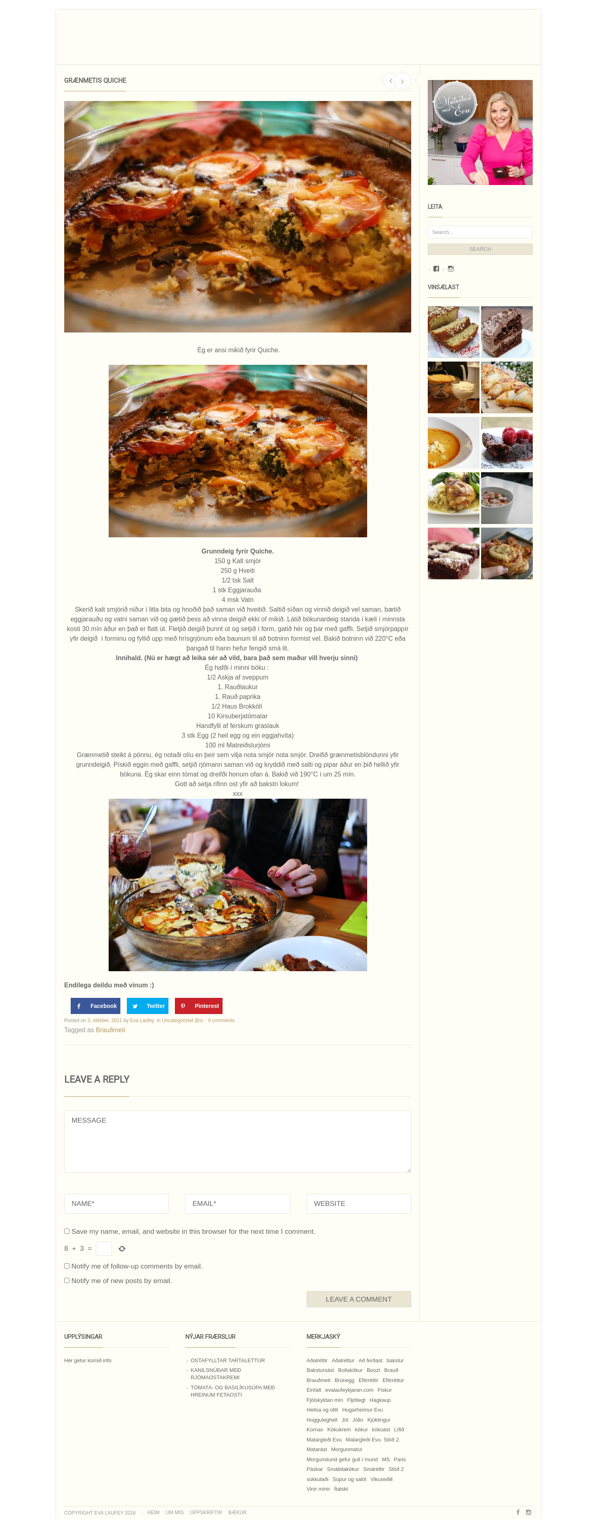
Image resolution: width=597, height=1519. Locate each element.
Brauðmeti (110, 1030)
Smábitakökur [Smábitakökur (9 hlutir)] (343, 1469)
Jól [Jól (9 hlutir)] (345, 1420)
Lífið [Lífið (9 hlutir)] (399, 1429)
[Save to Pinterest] (199, 1006)
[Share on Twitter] (147, 1006)
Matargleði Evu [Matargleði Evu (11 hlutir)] (324, 1440)
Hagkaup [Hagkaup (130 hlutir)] (380, 1400)
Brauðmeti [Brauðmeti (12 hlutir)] (318, 1380)
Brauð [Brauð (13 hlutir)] (391, 1370)
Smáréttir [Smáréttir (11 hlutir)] (374, 1469)
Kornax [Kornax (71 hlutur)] (315, 1429)
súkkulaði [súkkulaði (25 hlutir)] (317, 1479)
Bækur (237, 1512)
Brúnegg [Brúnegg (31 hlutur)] (344, 1380)
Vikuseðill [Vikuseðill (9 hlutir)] (381, 1479)
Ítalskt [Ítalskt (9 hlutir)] (341, 1489)
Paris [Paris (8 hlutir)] (400, 1459)
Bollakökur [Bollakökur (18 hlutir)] (350, 1370)
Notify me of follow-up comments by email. (137, 1266)
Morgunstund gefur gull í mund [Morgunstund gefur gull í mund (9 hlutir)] (342, 1459)
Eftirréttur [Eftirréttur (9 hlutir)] (393, 1380)
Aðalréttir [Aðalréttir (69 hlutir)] (317, 1360)
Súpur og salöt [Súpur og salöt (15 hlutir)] (349, 1479)
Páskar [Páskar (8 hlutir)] (315, 1469)
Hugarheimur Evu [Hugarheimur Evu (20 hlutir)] (362, 1410)
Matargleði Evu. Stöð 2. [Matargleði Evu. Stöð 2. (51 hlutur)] (373, 1440)
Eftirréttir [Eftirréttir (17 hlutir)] (368, 1380)
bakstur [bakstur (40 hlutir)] (395, 1360)
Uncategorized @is (182, 1020)
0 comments (221, 1020)
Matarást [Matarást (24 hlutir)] (317, 1449)
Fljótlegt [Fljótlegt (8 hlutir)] (356, 1400)
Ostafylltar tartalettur (228, 1360)
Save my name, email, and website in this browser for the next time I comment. (193, 1231)
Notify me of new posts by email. (121, 1281)
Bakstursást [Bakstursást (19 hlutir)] (320, 1370)
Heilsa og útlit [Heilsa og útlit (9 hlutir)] (322, 1410)
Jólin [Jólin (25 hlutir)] (358, 1420)
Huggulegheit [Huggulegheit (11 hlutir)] (322, 1420)
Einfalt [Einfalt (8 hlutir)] (314, 1390)
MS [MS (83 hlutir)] (386, 1459)
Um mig (175, 1512)
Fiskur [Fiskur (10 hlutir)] (385, 1390)
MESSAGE (237, 1142)
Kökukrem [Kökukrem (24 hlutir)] (339, 1429)
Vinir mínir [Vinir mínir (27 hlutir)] (318, 1489)
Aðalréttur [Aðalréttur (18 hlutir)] (343, 1360)
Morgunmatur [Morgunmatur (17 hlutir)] (346, 1449)
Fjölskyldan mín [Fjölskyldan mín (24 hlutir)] (325, 1400)
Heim (153, 1512)
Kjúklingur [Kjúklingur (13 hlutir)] (378, 1420)
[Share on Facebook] (95, 1006)
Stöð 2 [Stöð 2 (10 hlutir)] (396, 1469)
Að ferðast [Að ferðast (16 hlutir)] (371, 1360)
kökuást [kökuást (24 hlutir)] (381, 1429)
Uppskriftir (206, 1512)
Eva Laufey (142, 1020)
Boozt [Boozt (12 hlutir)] (373, 1370)
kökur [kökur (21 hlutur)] (361, 1429)
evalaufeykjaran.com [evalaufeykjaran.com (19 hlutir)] (349, 1390)
